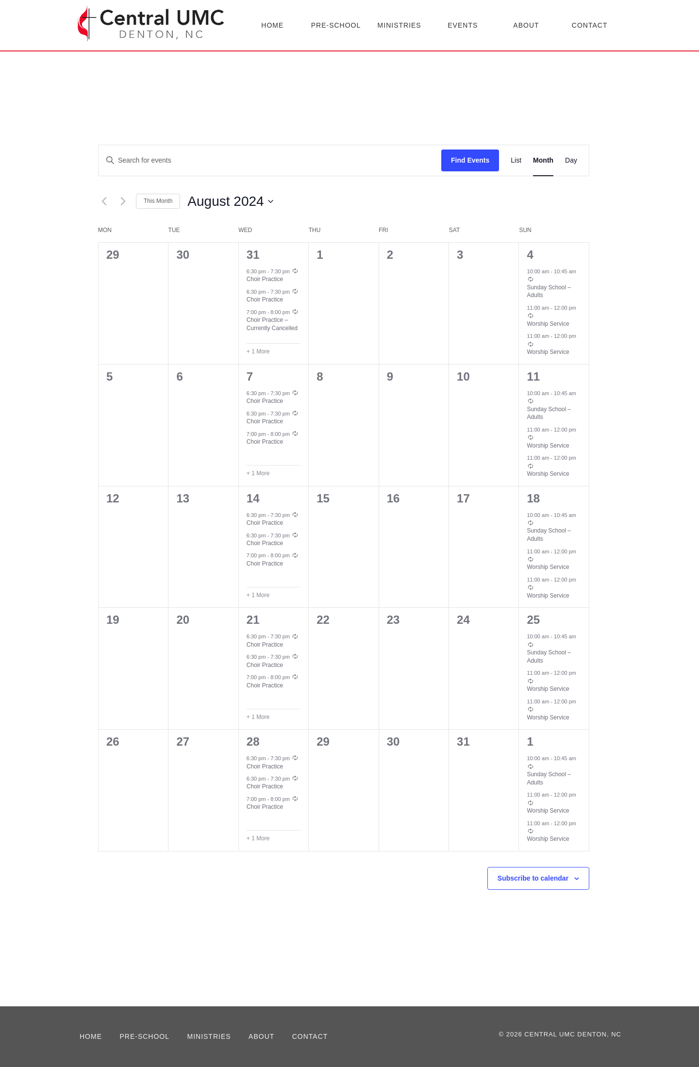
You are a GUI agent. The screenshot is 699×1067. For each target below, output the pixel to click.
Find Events (470, 160)
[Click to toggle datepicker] (230, 201)
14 (253, 498)
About (526, 25)
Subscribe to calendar (533, 878)
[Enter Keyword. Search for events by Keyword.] (270, 160)
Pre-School (336, 25)
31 (253, 254)
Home (272, 25)
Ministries (399, 25)
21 (253, 619)
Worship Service (548, 323)
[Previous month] (104, 201)
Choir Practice (265, 279)
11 (533, 376)
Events (463, 25)
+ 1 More (258, 351)
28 (253, 741)
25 (533, 619)
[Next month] (123, 201)
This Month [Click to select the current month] (158, 201)
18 (533, 498)
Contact (590, 25)
